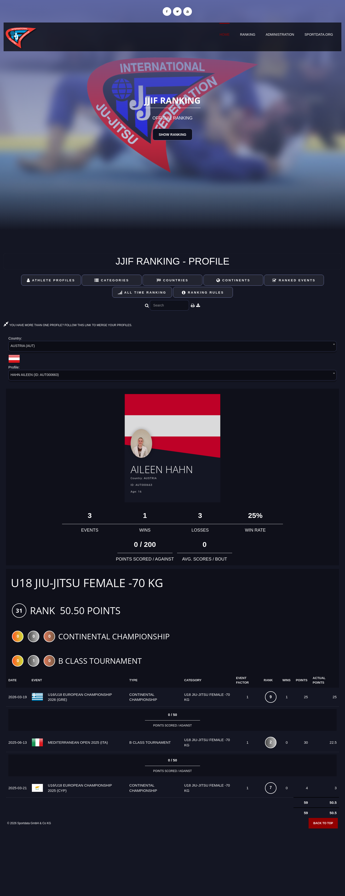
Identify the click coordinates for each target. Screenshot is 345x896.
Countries (173, 280)
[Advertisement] (172, 861)
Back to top (323, 824)
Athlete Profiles (51, 280)
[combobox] (172, 347)
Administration (280, 34)
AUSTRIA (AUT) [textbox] (23, 346)
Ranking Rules (203, 292)
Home (224, 34)
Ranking (247, 34)
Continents (233, 280)
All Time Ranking (142, 292)
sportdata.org (319, 34)
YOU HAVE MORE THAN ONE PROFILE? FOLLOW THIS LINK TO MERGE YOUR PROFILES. (68, 325)
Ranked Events (294, 280)
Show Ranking (172, 134)
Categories (111, 280)
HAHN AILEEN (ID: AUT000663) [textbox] (35, 375)
